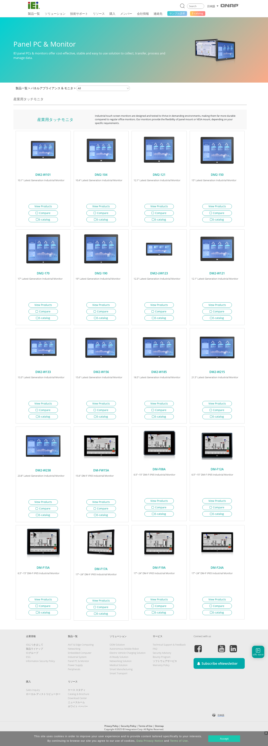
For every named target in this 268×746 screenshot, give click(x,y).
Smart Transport (118, 680)
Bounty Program (161, 664)
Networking (74, 656)
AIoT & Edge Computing (81, 652)
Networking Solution (121, 668)
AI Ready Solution (119, 664)
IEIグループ (32, 660)
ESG (28, 664)
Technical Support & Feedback (169, 652)
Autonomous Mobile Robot (124, 656)
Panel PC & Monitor (78, 668)
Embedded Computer (79, 660)
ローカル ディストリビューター (43, 701)
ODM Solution (117, 652)
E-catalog (43, 219)
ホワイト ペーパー (78, 713)
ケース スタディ (76, 697)
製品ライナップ (34, 656)
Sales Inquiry (33, 697)
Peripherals (74, 676)
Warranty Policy (161, 672)
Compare (43, 213)
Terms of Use (179, 740)
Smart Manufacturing (121, 676)
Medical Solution (118, 672)
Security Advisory (162, 660)
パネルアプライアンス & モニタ (52, 88)
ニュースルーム (76, 709)
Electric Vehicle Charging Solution (128, 660)
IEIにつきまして (34, 652)
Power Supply (75, 672)
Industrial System (77, 664)
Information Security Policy (40, 668)
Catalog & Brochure (78, 701)
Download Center (77, 705)
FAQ (155, 656)
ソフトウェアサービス (165, 668)
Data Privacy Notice (149, 740)
